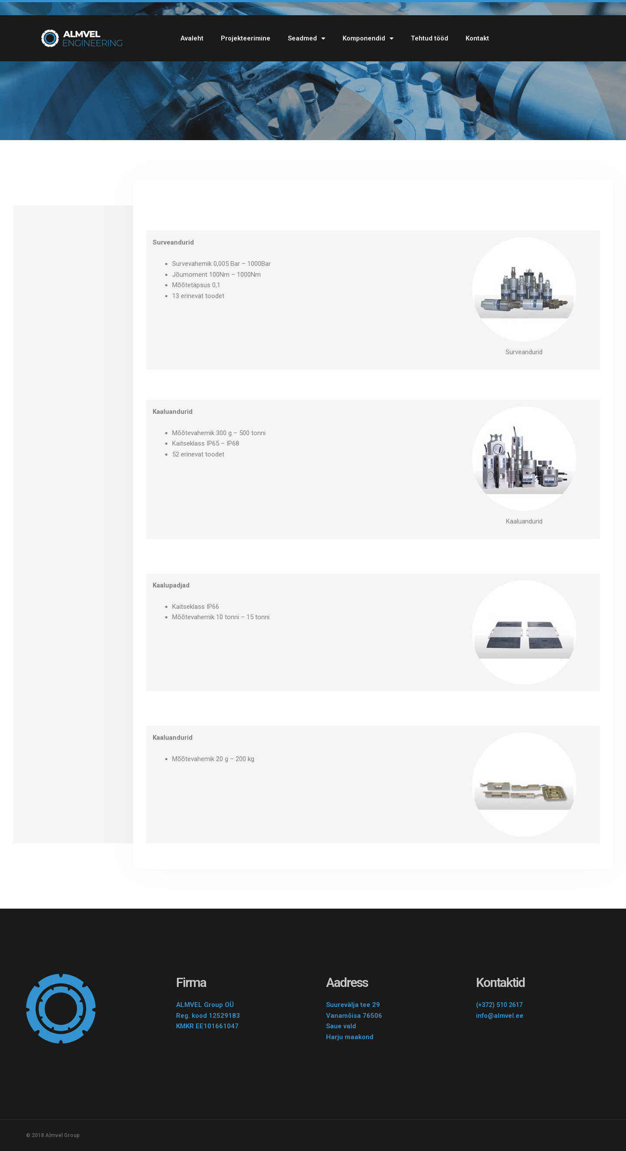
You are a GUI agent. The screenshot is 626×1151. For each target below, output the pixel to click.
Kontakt (477, 38)
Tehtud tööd (429, 38)
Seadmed (306, 38)
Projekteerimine (245, 38)
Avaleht (191, 38)
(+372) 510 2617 (501, 1005)
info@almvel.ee (499, 1016)
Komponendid (368, 38)
